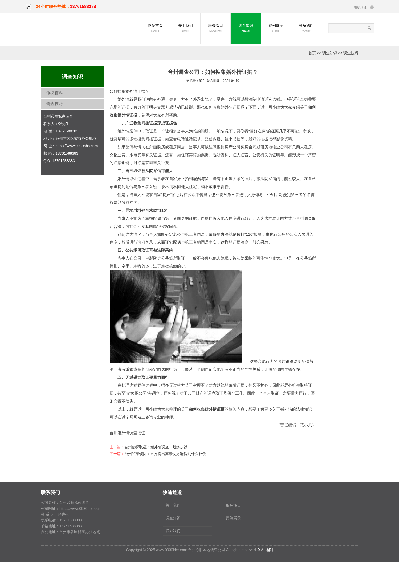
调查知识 (246, 28)
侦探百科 (54, 93)
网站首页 (155, 28)
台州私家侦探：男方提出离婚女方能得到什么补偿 (165, 454)
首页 (312, 53)
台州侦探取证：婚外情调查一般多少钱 (155, 447)
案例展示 (276, 28)
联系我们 (306, 28)
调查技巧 (350, 53)
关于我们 (185, 28)
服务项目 (215, 28)
